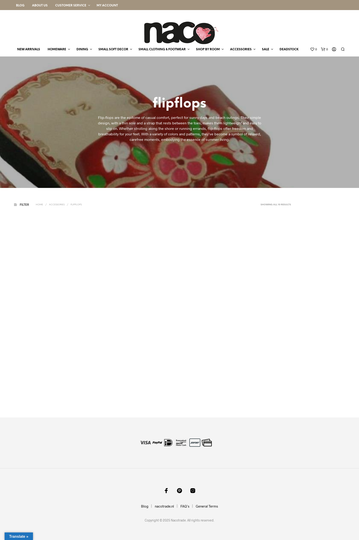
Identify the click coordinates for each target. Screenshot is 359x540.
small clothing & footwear (162, 49)
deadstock (289, 49)
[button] (313, 49)
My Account (107, 5)
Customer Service (70, 5)
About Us (40, 5)
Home (39, 204)
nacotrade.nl (164, 506)
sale (265, 49)
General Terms (207, 506)
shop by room (208, 49)
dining (82, 49)
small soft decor (113, 49)
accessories (241, 49)
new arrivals (28, 49)
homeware (57, 49)
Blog (20, 5)
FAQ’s (184, 506)
